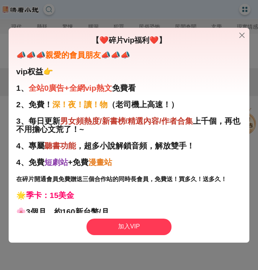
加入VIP (129, 226)
